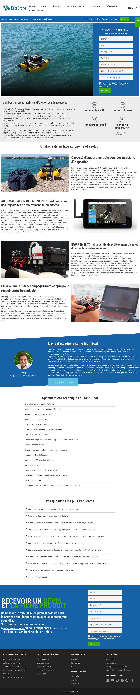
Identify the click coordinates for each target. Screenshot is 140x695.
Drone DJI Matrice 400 (11, 659)
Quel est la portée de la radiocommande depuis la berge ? (52, 570)
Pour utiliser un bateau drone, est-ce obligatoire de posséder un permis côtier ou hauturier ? (67, 563)
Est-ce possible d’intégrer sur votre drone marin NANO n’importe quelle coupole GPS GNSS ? (66, 536)
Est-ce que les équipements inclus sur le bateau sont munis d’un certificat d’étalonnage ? (65, 550)
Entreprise (75, 663)
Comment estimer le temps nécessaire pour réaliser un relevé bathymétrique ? (61, 523)
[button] (70, 509)
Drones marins (25, 19)
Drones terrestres (44, 666)
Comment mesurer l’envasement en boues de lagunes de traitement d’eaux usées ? (63, 557)
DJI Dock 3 (6, 673)
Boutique (13, 19)
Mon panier (110, 659)
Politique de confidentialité (117, 666)
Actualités (75, 683)
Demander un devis (110, 19)
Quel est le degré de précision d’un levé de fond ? (48, 516)
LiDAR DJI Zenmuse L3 (11, 663)
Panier (125, 19)
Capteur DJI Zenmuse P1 (12, 666)
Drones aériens (43, 659)
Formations (41, 673)
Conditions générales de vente (118, 670)
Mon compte (111, 663)
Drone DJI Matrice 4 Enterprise (15, 670)
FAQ (99, 19)
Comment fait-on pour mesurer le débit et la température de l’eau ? (56, 543)
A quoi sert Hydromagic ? (38, 577)
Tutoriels (75, 676)
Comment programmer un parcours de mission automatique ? (54, 509)
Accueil (4, 19)
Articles (74, 680)
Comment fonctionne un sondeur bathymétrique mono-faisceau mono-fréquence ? (62, 529)
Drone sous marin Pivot (12, 677)
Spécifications (90, 19)
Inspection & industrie (46, 670)
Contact (74, 666)
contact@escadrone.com (13, 628)
